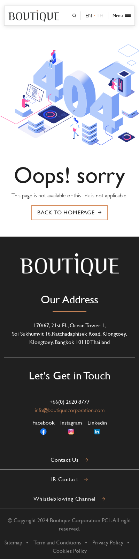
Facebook (43, 427)
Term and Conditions (57, 542)
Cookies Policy (70, 551)
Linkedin (97, 427)
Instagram (71, 427)
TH (99, 15)
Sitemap (13, 542)
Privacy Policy (107, 542)
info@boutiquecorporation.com (70, 410)
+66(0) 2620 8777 (69, 401)
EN (88, 15)
